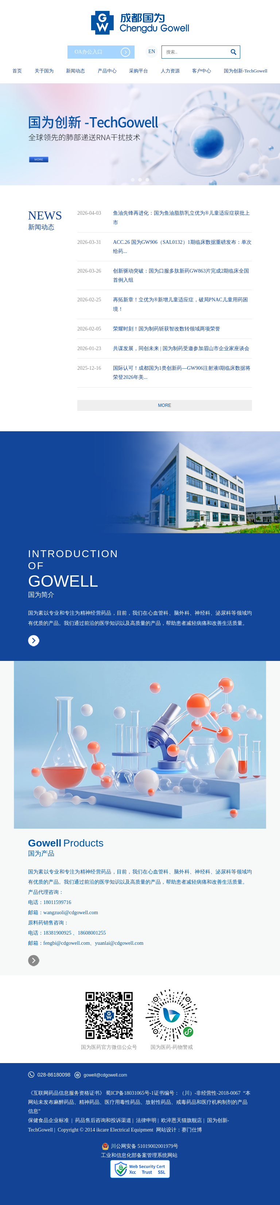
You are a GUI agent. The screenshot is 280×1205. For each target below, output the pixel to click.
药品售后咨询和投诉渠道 (104, 1120)
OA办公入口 (102, 52)
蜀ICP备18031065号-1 (129, 1093)
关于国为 (44, 71)
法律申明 (146, 1120)
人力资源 (170, 71)
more (164, 405)
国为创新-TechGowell (246, 71)
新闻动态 (75, 71)
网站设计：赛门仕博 (179, 1130)
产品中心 (107, 71)
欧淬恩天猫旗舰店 (181, 1120)
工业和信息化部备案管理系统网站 (139, 1155)
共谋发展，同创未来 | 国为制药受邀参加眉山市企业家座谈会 (181, 348)
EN (151, 51)
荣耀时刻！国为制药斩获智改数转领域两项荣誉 (166, 329)
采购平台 (138, 71)
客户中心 (201, 71)
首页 (17, 71)
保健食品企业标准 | (50, 1120)
